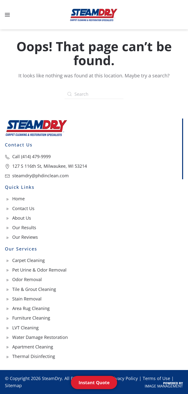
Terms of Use (156, 378)
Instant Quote (94, 382)
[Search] (94, 94)
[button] (7, 14)
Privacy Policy (124, 378)
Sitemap (13, 385)
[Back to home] (94, 14)
